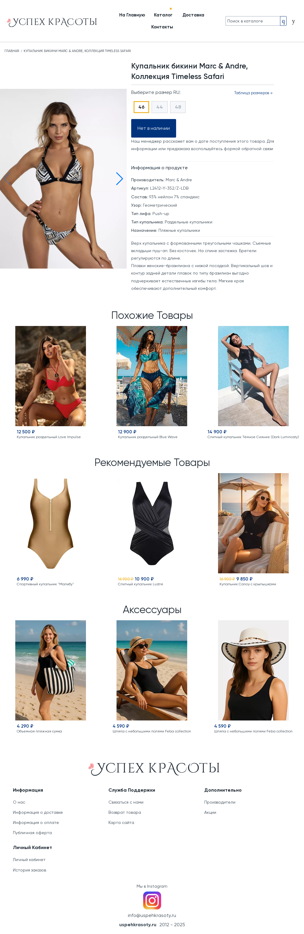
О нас (19, 802)
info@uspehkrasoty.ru (152, 915)
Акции (210, 812)
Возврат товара (124, 812)
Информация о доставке (38, 812)
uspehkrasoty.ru (137, 924)
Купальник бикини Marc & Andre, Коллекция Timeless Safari (77, 51)
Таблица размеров (253, 93)
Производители (219, 802)
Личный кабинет (29, 859)
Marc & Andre (179, 179)
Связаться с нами (125, 802)
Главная (11, 51)
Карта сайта (121, 822)
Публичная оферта (32, 832)
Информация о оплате (36, 822)
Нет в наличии (153, 128)
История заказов (29, 870)
